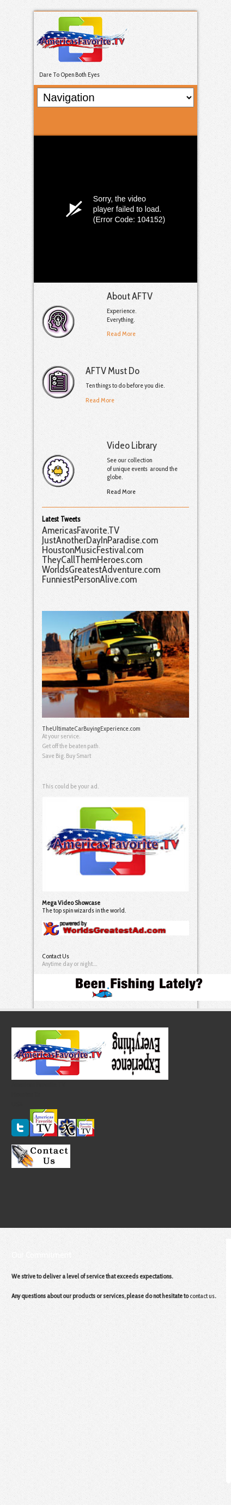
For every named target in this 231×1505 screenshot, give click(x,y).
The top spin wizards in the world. (84, 910)
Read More (121, 333)
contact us (202, 1296)
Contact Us (55, 956)
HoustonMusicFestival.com (92, 550)
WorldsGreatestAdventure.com (101, 570)
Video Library (132, 445)
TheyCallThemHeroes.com (92, 560)
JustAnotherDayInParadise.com (100, 540)
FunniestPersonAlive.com (89, 579)
